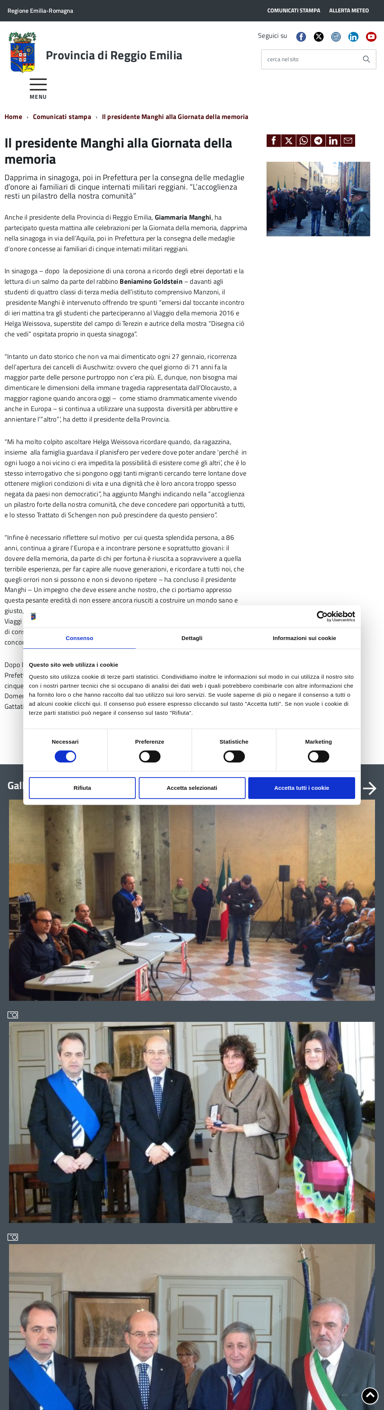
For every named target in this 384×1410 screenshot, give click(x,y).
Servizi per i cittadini (182, 1211)
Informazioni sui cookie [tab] (304, 638)
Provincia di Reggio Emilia (114, 55)
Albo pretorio (248, 1055)
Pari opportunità (177, 1147)
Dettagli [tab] (192, 638)
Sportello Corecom (255, 1159)
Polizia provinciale (180, 1172)
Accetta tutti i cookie (301, 788)
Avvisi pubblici (99, 1055)
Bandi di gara (98, 1042)
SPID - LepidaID (251, 1146)
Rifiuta (82, 788)
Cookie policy (47, 1391)
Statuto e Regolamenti (35, 1055)
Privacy (16, 1391)
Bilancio (167, 1055)
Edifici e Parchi (26, 1114)
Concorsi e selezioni (106, 1068)
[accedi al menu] (38, 87)
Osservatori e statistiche (187, 1134)
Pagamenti (245, 1133)
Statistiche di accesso (244, 1391)
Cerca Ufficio (329, 1076)
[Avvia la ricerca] (366, 59)
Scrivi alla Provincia (337, 1068)
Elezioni (17, 1127)
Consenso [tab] (79, 638)
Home (13, 116)
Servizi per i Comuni (182, 1224)
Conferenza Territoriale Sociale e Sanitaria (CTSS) (188, 1072)
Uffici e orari (23, 1088)
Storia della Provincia (33, 1101)
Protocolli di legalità (182, 1185)
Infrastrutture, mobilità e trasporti (188, 1092)
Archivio (167, 1042)
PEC (318, 1060)
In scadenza (96, 1081)
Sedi (319, 1052)
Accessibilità (118, 1391)
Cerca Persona (331, 1084)
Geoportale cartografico (261, 1094)
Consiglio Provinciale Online (266, 1068)
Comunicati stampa (62, 116)
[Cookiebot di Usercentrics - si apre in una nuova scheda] (322, 616)
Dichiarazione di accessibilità (177, 1391)
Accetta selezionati (191, 788)
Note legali (83, 1391)
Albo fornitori (248, 1042)
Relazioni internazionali (186, 1198)
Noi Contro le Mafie (181, 1121)
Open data (244, 1120)
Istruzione (170, 1108)
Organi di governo (29, 1042)
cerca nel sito (282, 59)
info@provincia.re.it (53, 1383)
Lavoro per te (248, 1107)
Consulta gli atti (251, 1081)
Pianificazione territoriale (189, 1159)
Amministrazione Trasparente (29, 1072)
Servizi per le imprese (184, 1237)
